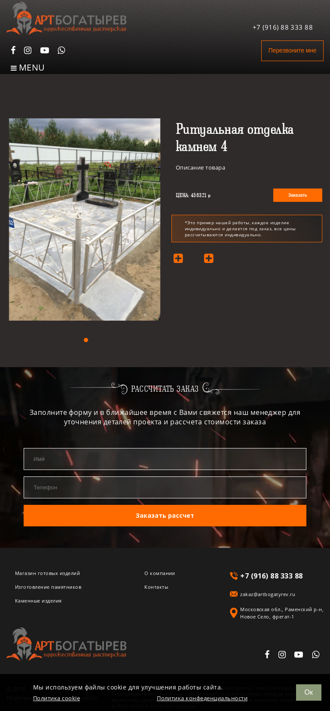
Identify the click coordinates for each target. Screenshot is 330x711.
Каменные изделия (38, 599)
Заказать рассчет (165, 514)
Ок (309, 692)
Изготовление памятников (48, 585)
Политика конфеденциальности (202, 698)
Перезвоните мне (287, 50)
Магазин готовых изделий (47, 571)
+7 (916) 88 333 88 (283, 23)
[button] (86, 340)
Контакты (156, 585)
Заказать (297, 195)
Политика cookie (56, 698)
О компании (159, 571)
